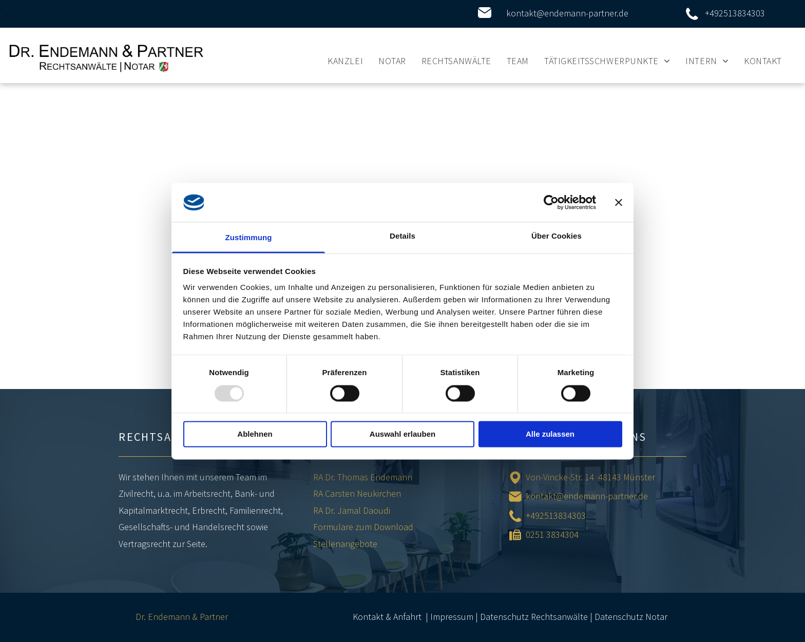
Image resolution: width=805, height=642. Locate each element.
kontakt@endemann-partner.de (567, 13)
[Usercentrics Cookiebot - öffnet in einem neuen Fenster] (551, 202)
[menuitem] (345, 60)
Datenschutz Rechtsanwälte (534, 616)
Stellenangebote (345, 544)
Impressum (451, 616)
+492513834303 (735, 13)
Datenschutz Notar (631, 616)
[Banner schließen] (618, 202)
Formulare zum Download (363, 527)
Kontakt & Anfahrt (387, 616)
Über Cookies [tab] (556, 236)
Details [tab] (402, 236)
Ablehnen (254, 434)
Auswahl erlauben (402, 434)
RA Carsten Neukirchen (357, 493)
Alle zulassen (550, 434)
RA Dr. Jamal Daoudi (351, 510)
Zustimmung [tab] (248, 238)
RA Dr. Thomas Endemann (362, 477)
